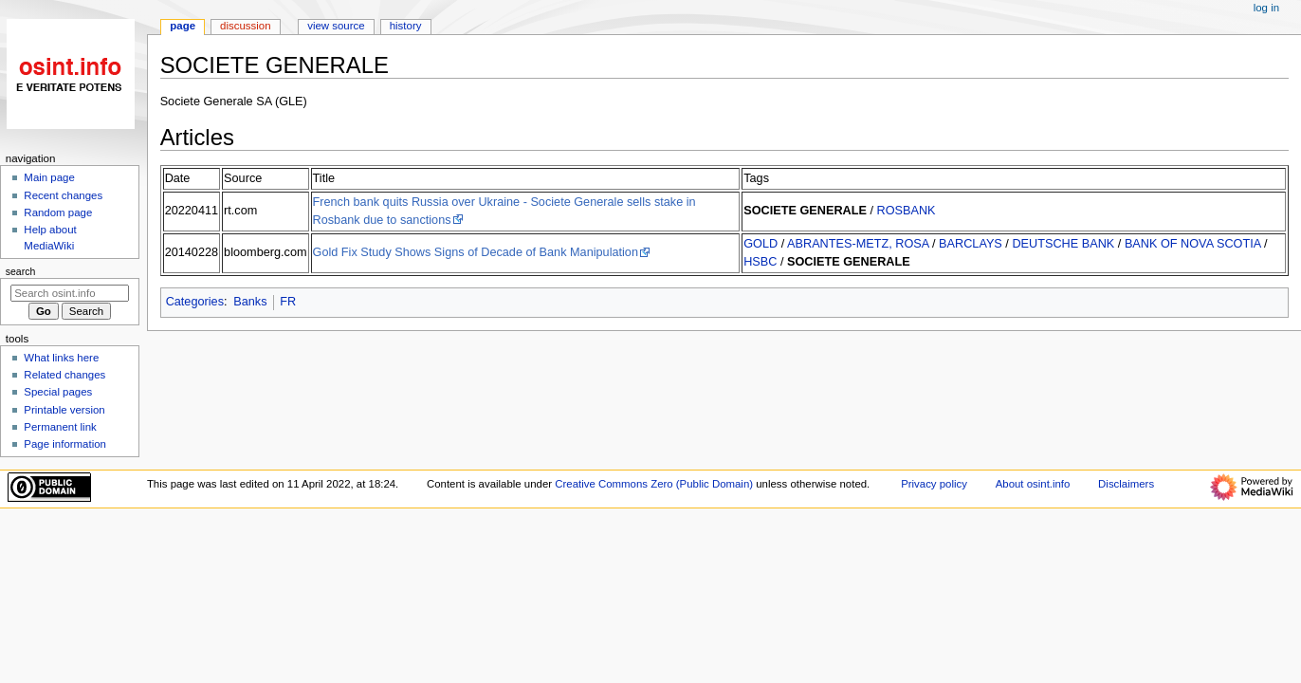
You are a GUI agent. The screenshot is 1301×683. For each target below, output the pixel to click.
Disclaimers (1126, 483)
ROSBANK (906, 210)
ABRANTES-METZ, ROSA (857, 243)
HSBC (760, 261)
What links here (61, 357)
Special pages (58, 391)
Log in (1266, 7)
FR (288, 301)
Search (21, 271)
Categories (195, 301)
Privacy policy (934, 483)
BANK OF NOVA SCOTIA (1193, 243)
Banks (249, 301)
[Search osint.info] (69, 293)
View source (335, 25)
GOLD (760, 243)
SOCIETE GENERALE (805, 210)
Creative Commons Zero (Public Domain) (654, 483)
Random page (58, 212)
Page (182, 25)
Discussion (245, 25)
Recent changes (63, 195)
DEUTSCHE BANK (1063, 243)
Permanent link (60, 427)
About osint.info (1033, 483)
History (406, 25)
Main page (49, 177)
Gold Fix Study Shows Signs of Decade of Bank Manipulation (475, 252)
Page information (65, 444)
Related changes (64, 374)
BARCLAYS (970, 243)
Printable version (64, 409)
